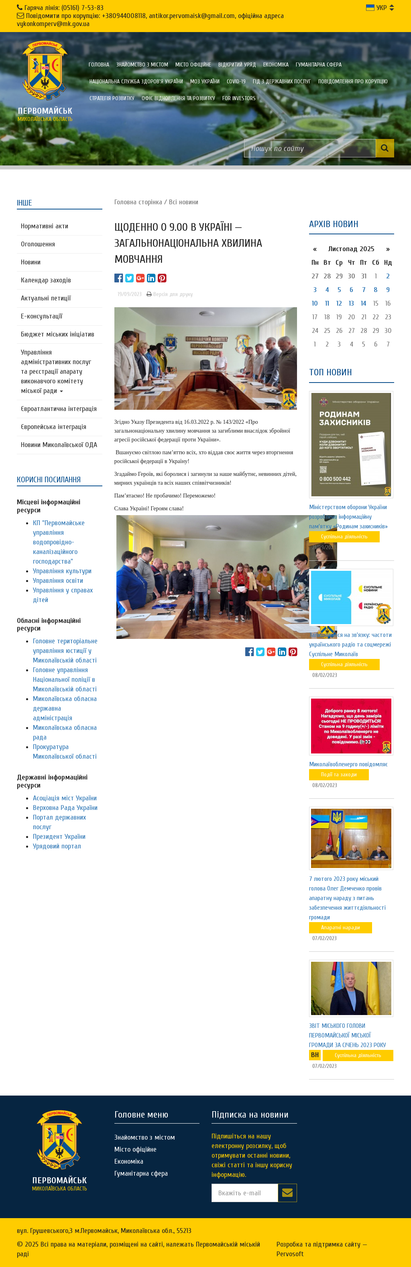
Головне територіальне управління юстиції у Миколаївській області (65, 651)
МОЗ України (205, 81)
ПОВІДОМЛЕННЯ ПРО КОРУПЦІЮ (353, 81)
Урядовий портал (57, 846)
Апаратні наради (340, 927)
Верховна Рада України (65, 808)
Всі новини (183, 202)
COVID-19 (236, 81)
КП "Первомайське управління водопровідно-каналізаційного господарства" (59, 542)
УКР (376, 8)
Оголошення (38, 244)
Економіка (276, 64)
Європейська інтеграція (53, 427)
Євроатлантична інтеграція (59, 409)
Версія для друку (169, 294)
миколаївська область (45, 114)
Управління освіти (58, 580)
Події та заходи (339, 774)
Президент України (59, 836)
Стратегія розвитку (112, 98)
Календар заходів (46, 280)
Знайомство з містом (142, 64)
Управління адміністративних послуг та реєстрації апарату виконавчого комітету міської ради (56, 371)
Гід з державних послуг (282, 81)
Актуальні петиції (46, 298)
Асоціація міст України (65, 798)
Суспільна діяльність (344, 536)
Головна (99, 64)
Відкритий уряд (237, 64)
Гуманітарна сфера (319, 64)
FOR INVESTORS (239, 98)
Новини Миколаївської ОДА (59, 445)
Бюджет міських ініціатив (57, 334)
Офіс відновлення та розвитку (178, 98)
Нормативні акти (44, 226)
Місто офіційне (193, 64)
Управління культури (62, 571)
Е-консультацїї (41, 316)
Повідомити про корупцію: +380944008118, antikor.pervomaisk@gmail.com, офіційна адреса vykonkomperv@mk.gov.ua (150, 20)
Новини (31, 262)
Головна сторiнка (138, 202)
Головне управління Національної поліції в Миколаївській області (65, 679)
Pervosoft (290, 1254)
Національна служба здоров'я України (136, 81)
